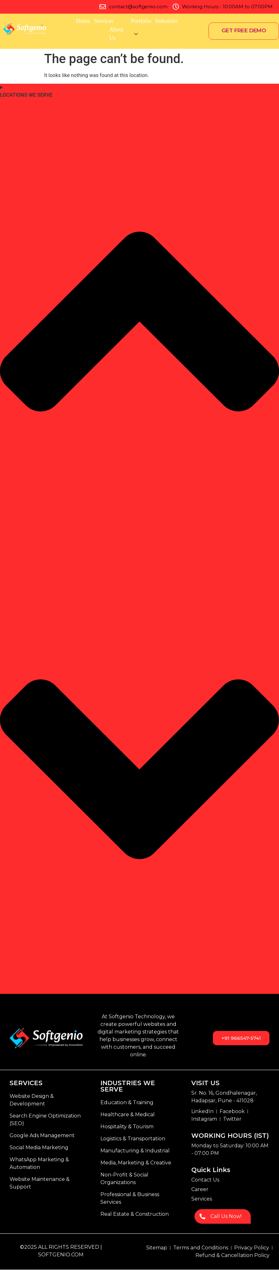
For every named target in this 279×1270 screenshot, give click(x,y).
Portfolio (141, 21)
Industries (166, 21)
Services (109, 21)
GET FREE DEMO (243, 30)
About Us (126, 33)
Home (83, 21)
